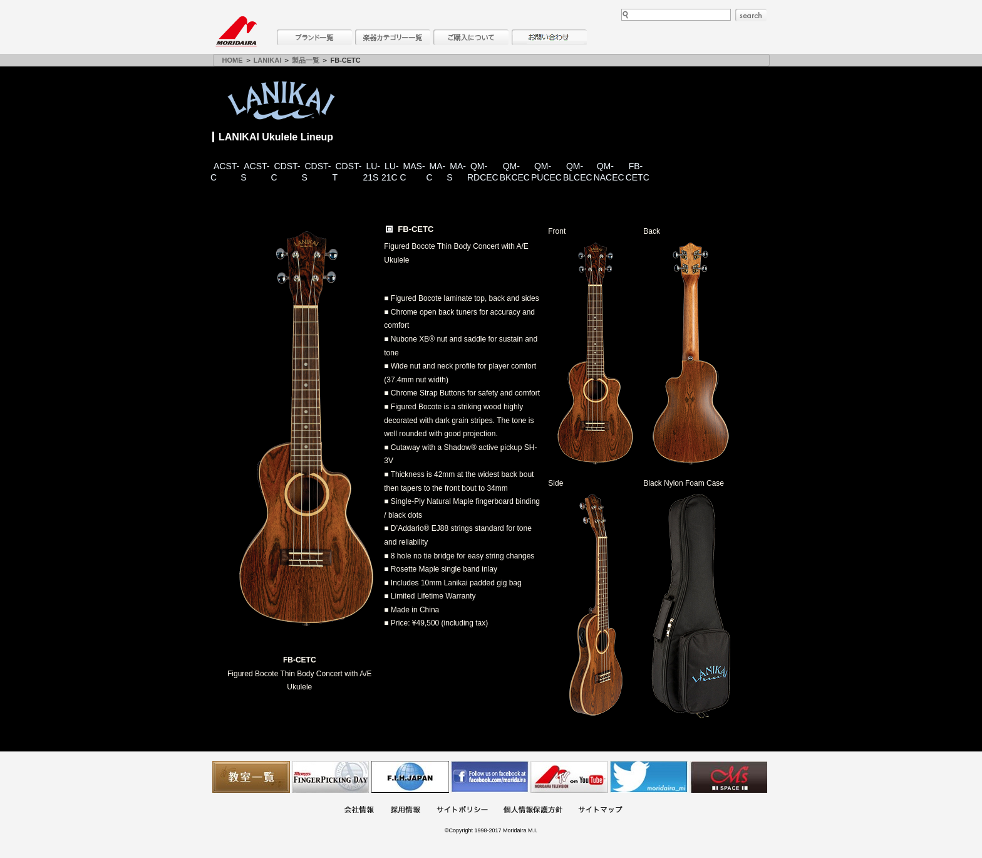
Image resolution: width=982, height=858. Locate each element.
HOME (232, 60)
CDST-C (285, 171)
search (751, 15)
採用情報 (405, 810)
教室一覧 (251, 777)
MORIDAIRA (236, 31)
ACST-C (224, 171)
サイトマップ (600, 810)
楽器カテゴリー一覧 (392, 37)
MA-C (436, 171)
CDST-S (316, 171)
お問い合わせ (549, 37)
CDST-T (346, 171)
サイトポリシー (462, 810)
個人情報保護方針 (533, 810)
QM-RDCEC (483, 171)
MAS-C (412, 171)
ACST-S (254, 171)
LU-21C (390, 171)
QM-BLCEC (577, 171)
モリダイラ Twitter (649, 777)
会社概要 (359, 810)
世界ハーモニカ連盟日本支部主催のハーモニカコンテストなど (410, 777)
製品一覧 (305, 60)
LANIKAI (268, 60)
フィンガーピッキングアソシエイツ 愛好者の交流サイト (331, 777)
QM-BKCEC (515, 171)
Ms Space (728, 777)
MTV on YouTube (569, 777)
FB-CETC (637, 171)
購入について (471, 37)
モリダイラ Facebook (490, 777)
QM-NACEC (609, 171)
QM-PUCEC (546, 171)
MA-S (456, 171)
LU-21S (371, 171)
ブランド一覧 (314, 37)
